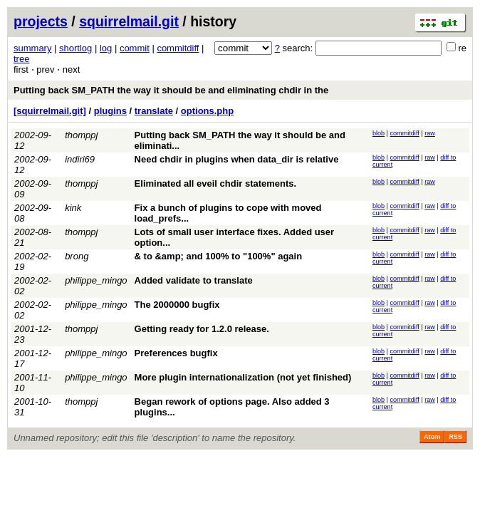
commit (135, 48)
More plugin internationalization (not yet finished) (243, 377)
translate (154, 110)
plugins (110, 110)
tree (21, 58)
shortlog (75, 48)
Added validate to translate (194, 280)
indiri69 (80, 159)
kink (73, 207)
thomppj (81, 135)
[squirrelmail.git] (50, 110)
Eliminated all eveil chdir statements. (216, 183)
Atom (432, 436)
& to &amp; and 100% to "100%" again (219, 256)
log (106, 48)
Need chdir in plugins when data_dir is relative (237, 159)
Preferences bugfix (176, 353)
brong (76, 256)
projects (41, 21)
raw (429, 133)
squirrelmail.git (129, 21)
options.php (207, 110)
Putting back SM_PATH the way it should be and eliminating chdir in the (171, 90)
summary (32, 48)
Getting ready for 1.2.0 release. (202, 328)
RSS (455, 436)
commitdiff (178, 48)
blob (378, 133)
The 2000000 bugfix (177, 304)
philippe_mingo (96, 280)
